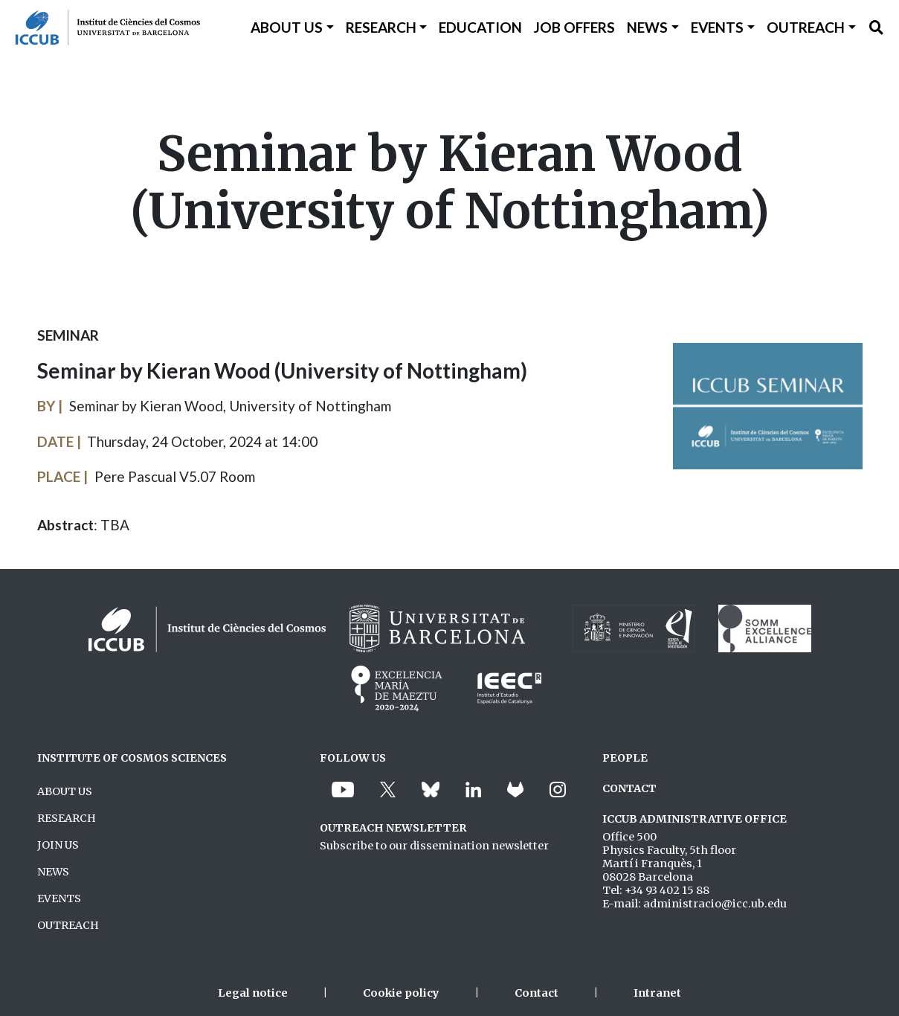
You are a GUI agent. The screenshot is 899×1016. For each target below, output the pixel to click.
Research (381, 27)
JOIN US (58, 845)
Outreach (806, 27)
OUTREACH (68, 925)
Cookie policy (401, 993)
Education (480, 27)
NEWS (53, 871)
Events (717, 27)
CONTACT (629, 788)
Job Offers (574, 27)
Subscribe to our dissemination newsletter (434, 845)
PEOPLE (625, 758)
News (647, 27)
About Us (287, 27)
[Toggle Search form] (876, 27)
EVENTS (59, 898)
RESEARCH (66, 818)
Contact (536, 993)
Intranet (657, 993)
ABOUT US (64, 791)
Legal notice (253, 993)
